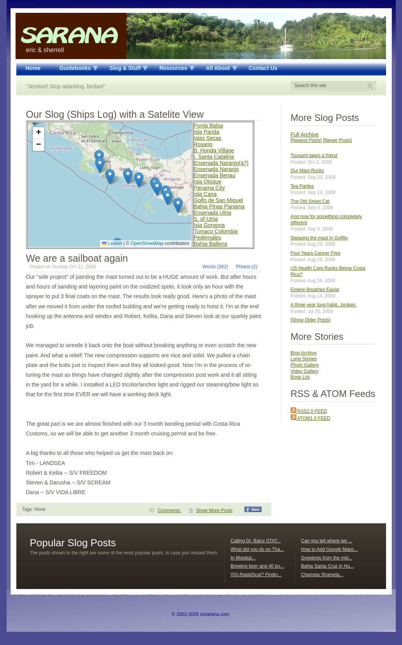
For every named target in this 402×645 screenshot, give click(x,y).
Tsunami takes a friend (314, 155)
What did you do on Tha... (257, 549)
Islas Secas (208, 138)
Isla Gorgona (209, 225)
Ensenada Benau (214, 175)
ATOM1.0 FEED (310, 418)
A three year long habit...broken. (324, 305)
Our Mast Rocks (307, 170)
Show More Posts (214, 510)
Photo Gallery (305, 365)
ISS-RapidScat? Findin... (256, 574)
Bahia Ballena (210, 244)
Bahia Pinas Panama (219, 206)
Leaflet (112, 243)
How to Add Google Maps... (329, 549)
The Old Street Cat (310, 201)
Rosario (203, 144)
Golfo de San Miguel (218, 200)
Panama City (209, 188)
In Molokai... (243, 558)
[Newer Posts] (337, 140)
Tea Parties (302, 186)
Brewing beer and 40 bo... (257, 566)
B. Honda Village (214, 150)
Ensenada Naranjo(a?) (221, 163)
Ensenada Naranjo (216, 169)
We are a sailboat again (77, 258)
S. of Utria (206, 219)
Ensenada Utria (213, 213)
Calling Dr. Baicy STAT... (256, 541)
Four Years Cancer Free (316, 253)
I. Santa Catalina (214, 157)
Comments (169, 510)
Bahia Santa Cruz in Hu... (327, 566)
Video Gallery (305, 371)
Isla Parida (206, 132)
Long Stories (304, 359)
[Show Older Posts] (311, 320)
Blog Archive (304, 353)
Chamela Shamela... (322, 574)
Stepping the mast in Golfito (319, 238)
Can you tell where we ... (326, 541)
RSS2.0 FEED (309, 411)
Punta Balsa (208, 125)
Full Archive (305, 134)
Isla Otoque (208, 181)
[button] (110, 177)
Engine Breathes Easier (315, 289)
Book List (300, 377)
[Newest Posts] (306, 140)
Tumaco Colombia (216, 231)
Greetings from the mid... (327, 558)
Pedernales (207, 237)
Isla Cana (205, 194)
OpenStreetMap (147, 243)
